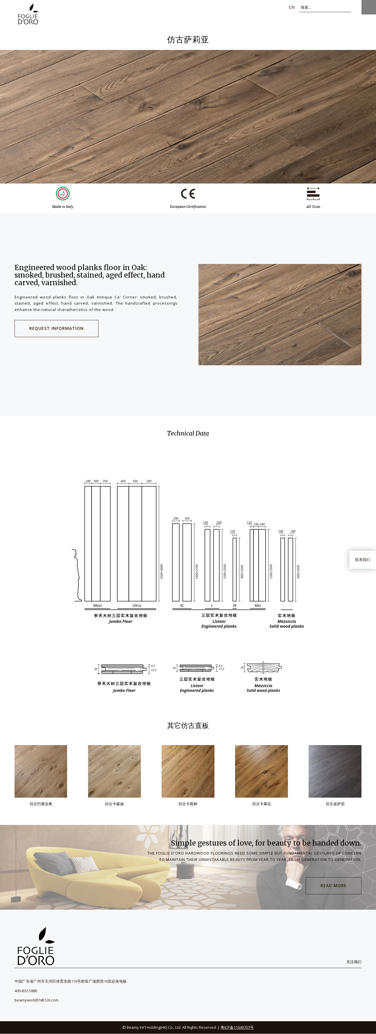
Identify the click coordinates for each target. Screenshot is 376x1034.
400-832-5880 (26, 990)
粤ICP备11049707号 (237, 1027)
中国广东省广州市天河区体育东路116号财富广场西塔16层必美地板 (71, 981)
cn (292, 7)
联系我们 (362, 559)
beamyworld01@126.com (36, 1000)
